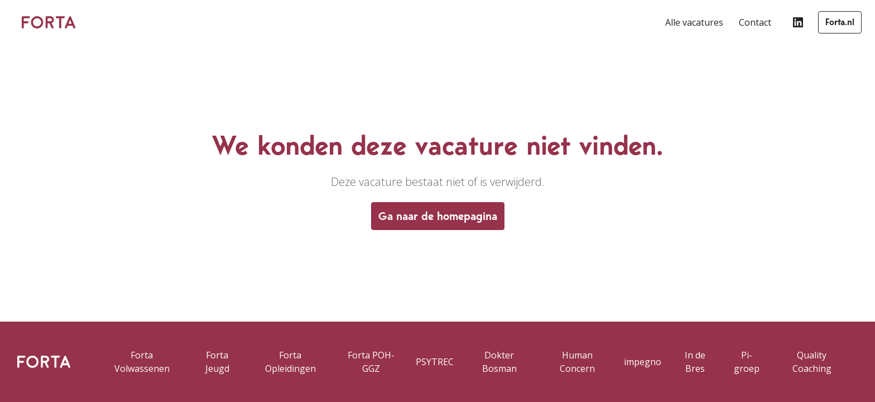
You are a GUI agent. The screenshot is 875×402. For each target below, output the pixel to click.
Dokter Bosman (499, 362)
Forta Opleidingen (290, 362)
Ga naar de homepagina (437, 216)
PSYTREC (435, 362)
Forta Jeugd (217, 362)
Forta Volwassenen (142, 362)
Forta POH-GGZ (371, 362)
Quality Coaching (811, 362)
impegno (642, 362)
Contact (755, 22)
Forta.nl (839, 22)
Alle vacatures (694, 22)
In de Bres (695, 362)
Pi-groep (746, 362)
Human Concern (577, 362)
